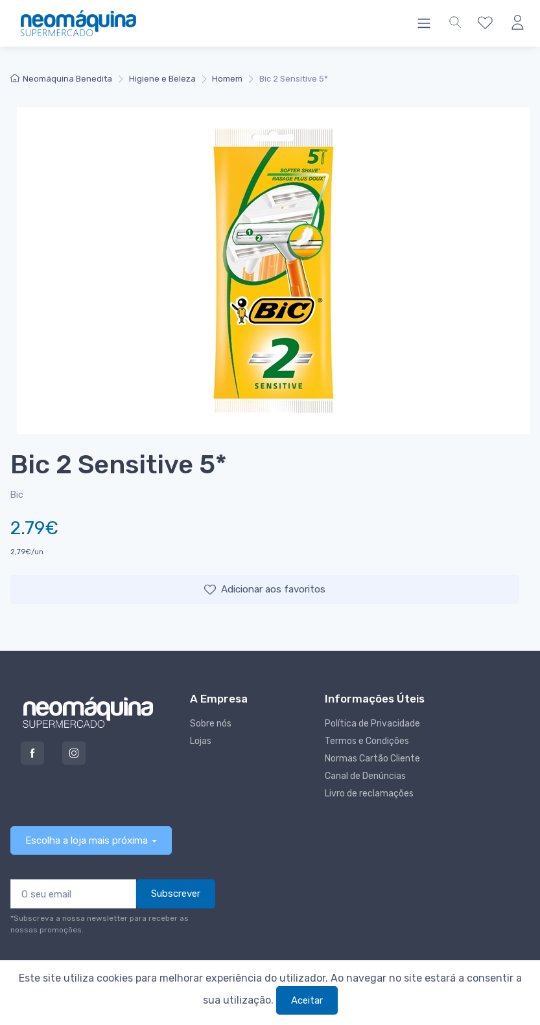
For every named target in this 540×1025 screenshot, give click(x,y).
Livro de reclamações (369, 793)
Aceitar (307, 1000)
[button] (455, 23)
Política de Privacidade (372, 723)
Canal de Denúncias (365, 776)
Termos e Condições (367, 741)
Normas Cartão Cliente (372, 758)
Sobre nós (210, 723)
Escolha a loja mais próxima (86, 840)
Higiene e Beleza (162, 79)
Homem (227, 79)
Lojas (200, 741)
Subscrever (175, 893)
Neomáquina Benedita (61, 79)
